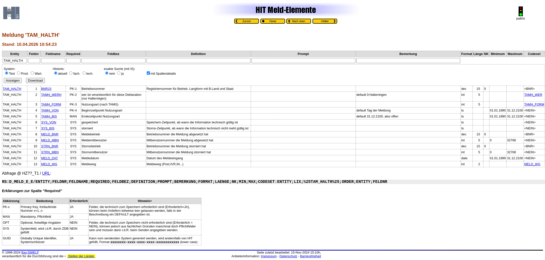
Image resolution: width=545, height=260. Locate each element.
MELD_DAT (49, 158)
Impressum (269, 256)
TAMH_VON (50, 110)
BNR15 (46, 89)
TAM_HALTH (12, 89)
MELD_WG (49, 164)
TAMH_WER (533, 95)
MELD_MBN (50, 140)
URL (46, 173)
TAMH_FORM (51, 104)
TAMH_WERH (51, 95)
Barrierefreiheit (310, 256)
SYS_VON (48, 122)
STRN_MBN (50, 152)
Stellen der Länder (81, 256)
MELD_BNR (50, 134)
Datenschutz (288, 256)
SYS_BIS (47, 128)
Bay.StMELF (30, 252)
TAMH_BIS (49, 116)
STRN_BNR (49, 146)
